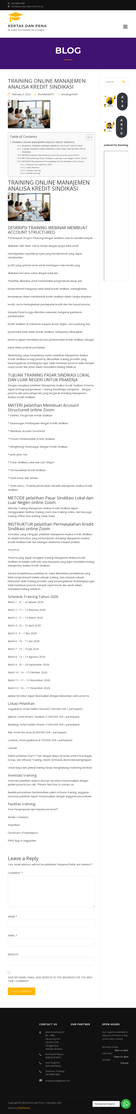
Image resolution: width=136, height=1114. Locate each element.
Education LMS (53, 1102)
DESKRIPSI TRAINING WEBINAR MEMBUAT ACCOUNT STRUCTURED (52, 145)
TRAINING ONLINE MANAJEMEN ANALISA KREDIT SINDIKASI (43, 142)
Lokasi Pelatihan (32, 167)
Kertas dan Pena (27, 26)
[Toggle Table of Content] (87, 137)
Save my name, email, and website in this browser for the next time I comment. (50, 979)
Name (12, 916)
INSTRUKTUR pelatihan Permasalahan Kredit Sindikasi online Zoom (53, 161)
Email (12, 935)
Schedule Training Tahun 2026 (39, 164)
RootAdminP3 (46, 94)
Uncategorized (69, 94)
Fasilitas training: (33, 173)
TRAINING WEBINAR (47, 227)
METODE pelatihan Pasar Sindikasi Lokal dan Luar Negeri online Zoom (54, 158)
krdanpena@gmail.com (57, 1080)
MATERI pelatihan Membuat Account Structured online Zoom (50, 155)
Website (13, 954)
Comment (15, 873)
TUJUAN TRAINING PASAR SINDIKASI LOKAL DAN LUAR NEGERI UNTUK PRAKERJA (54, 150)
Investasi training (33, 170)
